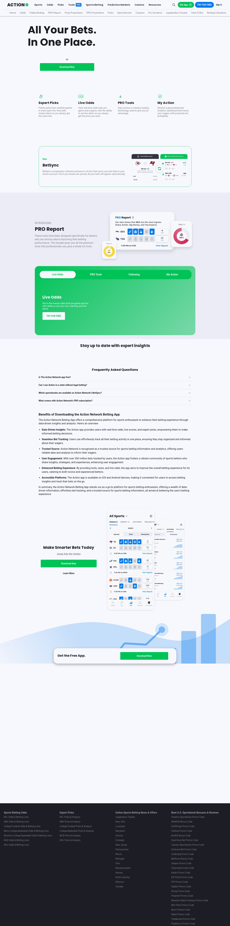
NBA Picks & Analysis (70, 821)
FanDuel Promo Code (181, 831)
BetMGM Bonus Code (181, 821)
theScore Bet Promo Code (184, 849)
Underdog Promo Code (182, 854)
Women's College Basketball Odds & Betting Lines (28, 835)
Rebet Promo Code (180, 914)
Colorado (119, 840)
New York (120, 821)
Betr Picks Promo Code (182, 905)
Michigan (119, 858)
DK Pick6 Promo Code (182, 877)
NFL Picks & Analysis (70, 817)
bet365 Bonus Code (181, 835)
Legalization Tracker (125, 817)
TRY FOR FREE (53, 352)
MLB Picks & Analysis (70, 835)
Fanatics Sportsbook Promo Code (187, 817)
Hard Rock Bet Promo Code (184, 840)
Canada (119, 886)
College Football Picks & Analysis (76, 826)
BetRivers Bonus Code (182, 858)
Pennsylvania (121, 849)
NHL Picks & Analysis (70, 840)
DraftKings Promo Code (183, 826)
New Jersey (121, 845)
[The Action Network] (18, 4)
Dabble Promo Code (181, 886)
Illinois (118, 854)
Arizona (119, 835)
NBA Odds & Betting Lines (16, 821)
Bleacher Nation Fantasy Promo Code (189, 900)
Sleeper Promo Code (181, 863)
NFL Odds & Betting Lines (16, 817)
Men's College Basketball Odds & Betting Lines (26, 831)
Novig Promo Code (180, 891)
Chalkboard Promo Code (183, 919)
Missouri (119, 882)
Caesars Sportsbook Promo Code (187, 845)
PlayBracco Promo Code (183, 923)
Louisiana (120, 826)
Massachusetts (122, 868)
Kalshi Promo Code (180, 872)
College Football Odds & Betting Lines (22, 826)
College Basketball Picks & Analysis (77, 831)
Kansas (119, 872)
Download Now (67, 103)
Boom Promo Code (180, 909)
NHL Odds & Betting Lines (16, 845)
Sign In (219, 5)
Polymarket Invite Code (182, 868)
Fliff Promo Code (179, 882)
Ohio (117, 863)
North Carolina (122, 877)
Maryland (120, 831)
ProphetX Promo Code (182, 896)
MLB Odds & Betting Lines (16, 840)
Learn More (68, 609)
